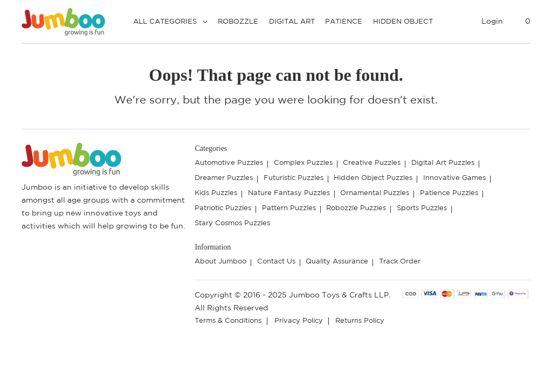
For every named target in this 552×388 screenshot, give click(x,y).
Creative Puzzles (372, 163)
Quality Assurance (337, 262)
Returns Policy (359, 321)
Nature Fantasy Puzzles (289, 193)
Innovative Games (454, 178)
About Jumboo (220, 262)
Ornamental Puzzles (374, 193)
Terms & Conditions (228, 321)
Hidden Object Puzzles (373, 178)
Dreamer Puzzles (224, 178)
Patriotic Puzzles (223, 208)
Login (492, 21)
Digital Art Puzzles (442, 163)
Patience (343, 22)
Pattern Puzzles (289, 208)
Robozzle (238, 22)
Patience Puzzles (449, 193)
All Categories (165, 22)
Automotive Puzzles (229, 163)
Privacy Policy (298, 321)
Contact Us (276, 262)
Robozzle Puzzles (356, 208)
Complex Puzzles (303, 163)
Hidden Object (403, 22)
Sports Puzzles (422, 208)
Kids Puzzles (216, 193)
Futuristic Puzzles (293, 178)
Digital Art (292, 22)
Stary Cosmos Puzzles (232, 223)
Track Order (399, 262)
